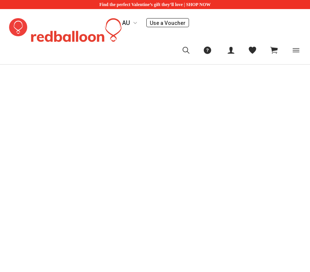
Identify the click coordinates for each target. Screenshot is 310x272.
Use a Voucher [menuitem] (169, 23)
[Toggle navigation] (296, 50)
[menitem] (252, 50)
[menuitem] (186, 50)
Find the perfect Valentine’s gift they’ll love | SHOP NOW (155, 4)
